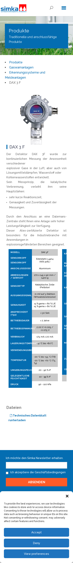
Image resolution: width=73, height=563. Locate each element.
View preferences (36, 554)
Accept (36, 532)
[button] (67, 496)
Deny (36, 543)
